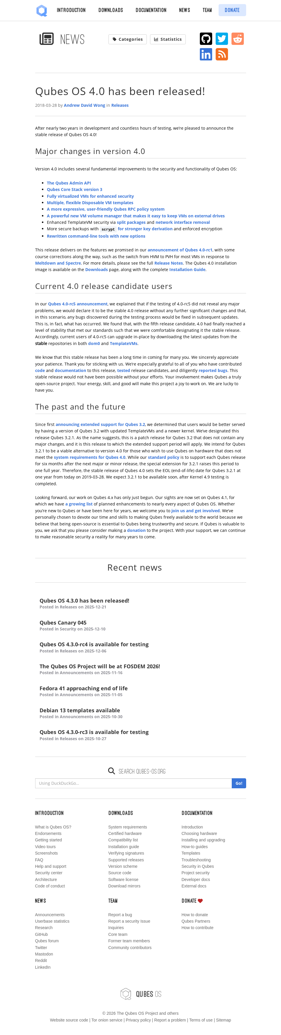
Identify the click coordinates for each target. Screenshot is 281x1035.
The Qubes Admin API (69, 183)
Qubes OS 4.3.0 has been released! (141, 603)
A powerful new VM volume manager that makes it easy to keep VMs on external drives (136, 216)
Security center (48, 872)
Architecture (46, 879)
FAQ (39, 860)
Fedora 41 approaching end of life (141, 691)
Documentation (151, 10)
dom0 (94, 343)
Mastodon (44, 954)
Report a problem (170, 1020)
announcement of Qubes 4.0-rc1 (180, 250)
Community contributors (130, 947)
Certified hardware (125, 833)
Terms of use (201, 1020)
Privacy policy (138, 1020)
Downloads (110, 10)
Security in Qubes (198, 866)
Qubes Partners (196, 921)
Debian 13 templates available (141, 713)
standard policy (163, 457)
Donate (232, 10)
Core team (117, 934)
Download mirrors (124, 886)
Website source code (69, 1020)
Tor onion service (106, 1020)
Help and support (51, 866)
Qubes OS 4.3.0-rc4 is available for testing (141, 647)
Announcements (50, 914)
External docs (194, 886)
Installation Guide (187, 269)
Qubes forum (47, 940)
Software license (123, 879)
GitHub (41, 934)
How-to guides (195, 846)
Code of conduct (50, 886)
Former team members (129, 940)
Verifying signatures (126, 853)
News (184, 10)
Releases (120, 105)
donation (136, 530)
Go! (239, 783)
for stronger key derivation (136, 228)
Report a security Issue (129, 921)
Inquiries (116, 927)
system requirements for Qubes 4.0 (89, 457)
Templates (191, 853)
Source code (120, 872)
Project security (196, 872)
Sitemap (223, 1020)
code (40, 370)
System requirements (127, 827)
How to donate (195, 914)
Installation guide (123, 846)
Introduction (71, 10)
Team (207, 10)
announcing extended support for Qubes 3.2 (100, 424)
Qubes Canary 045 (141, 625)
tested (123, 370)
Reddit (41, 960)
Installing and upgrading (203, 840)
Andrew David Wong (84, 105)
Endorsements (48, 833)
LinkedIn (43, 967)
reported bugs (213, 370)
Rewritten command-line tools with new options (96, 236)
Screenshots (46, 853)
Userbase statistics (52, 921)
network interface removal (183, 222)
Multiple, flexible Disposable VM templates (90, 202)
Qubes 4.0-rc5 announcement (78, 304)
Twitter (41, 947)
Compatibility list (123, 840)
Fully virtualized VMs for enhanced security (90, 196)
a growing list (79, 504)
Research (44, 927)
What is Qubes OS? (53, 827)
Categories (127, 39)
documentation (70, 370)
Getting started (48, 840)
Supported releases (126, 860)
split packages (131, 222)
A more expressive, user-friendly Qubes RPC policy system (106, 209)
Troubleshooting (196, 860)
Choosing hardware (199, 833)
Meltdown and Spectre (58, 263)
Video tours (45, 846)
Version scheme (123, 866)
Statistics (168, 39)
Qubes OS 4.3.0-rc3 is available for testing (141, 735)
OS (140, 994)
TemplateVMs (123, 343)
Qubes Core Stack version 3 (74, 189)
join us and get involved (195, 510)
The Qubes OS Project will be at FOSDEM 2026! (141, 669)
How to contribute (198, 927)
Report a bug (120, 914)
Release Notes (168, 263)
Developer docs (196, 879)
